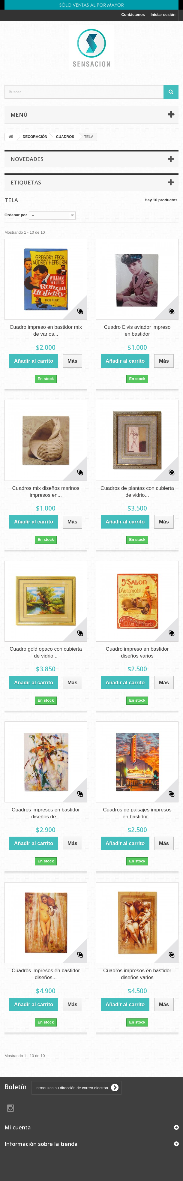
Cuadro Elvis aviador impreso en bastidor (137, 330)
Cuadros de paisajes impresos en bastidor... (137, 813)
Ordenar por (15, 215)
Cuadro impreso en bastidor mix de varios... (46, 330)
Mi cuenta (17, 1127)
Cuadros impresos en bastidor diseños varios (137, 974)
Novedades (27, 159)
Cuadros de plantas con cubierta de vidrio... (137, 491)
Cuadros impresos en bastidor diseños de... (46, 813)
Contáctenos (133, 14)
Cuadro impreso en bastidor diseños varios (137, 652)
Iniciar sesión (163, 14)
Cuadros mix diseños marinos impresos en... (46, 491)
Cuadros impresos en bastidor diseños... (46, 974)
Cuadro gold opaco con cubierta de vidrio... (46, 652)
